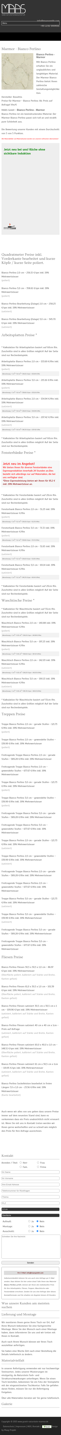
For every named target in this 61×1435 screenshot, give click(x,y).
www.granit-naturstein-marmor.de (33, 1421)
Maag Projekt (10, 1430)
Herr (23, 1162)
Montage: (8, 1226)
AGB (29, 1426)
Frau (41, 1162)
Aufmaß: (7, 1221)
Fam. (24, 1167)
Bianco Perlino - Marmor (31, 110)
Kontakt (36, 1426)
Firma (41, 1167)
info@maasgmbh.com (48, 20)
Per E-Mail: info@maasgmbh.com (30, 1273)
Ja (31, 1221)
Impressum (21, 1426)
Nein (40, 1221)
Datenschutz (8, 1426)
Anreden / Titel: (10, 1162)
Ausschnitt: (8, 1231)
